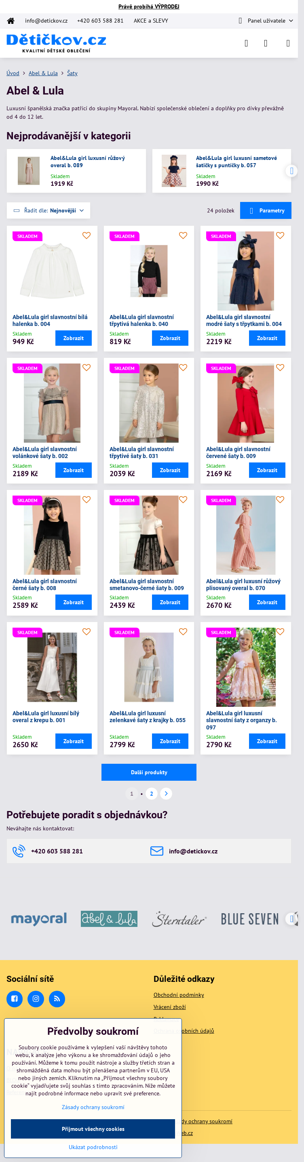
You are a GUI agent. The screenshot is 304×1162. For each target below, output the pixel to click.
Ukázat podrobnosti (93, 1147)
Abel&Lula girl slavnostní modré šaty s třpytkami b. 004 (244, 321)
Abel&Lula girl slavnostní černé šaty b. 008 (45, 585)
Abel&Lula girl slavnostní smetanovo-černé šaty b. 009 (147, 585)
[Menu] (288, 43)
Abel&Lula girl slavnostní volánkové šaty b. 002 (45, 453)
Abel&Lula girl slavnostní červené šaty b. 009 (238, 453)
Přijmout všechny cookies (93, 1129)
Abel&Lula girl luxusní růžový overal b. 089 (88, 162)
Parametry (265, 211)
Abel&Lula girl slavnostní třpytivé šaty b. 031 (142, 453)
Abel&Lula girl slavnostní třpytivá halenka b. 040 (142, 321)
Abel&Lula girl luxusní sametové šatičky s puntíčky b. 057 (236, 162)
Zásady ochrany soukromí (201, 1121)
